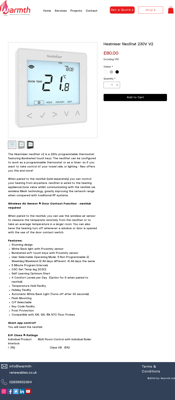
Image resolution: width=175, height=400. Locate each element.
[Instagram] (3, 391)
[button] (171, 9)
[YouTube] (28, 391)
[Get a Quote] (122, 10)
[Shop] (150, 10)
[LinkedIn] (22, 391)
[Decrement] (106, 85)
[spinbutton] (111, 85)
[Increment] (117, 85)
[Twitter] (16, 391)
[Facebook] (9, 391)
